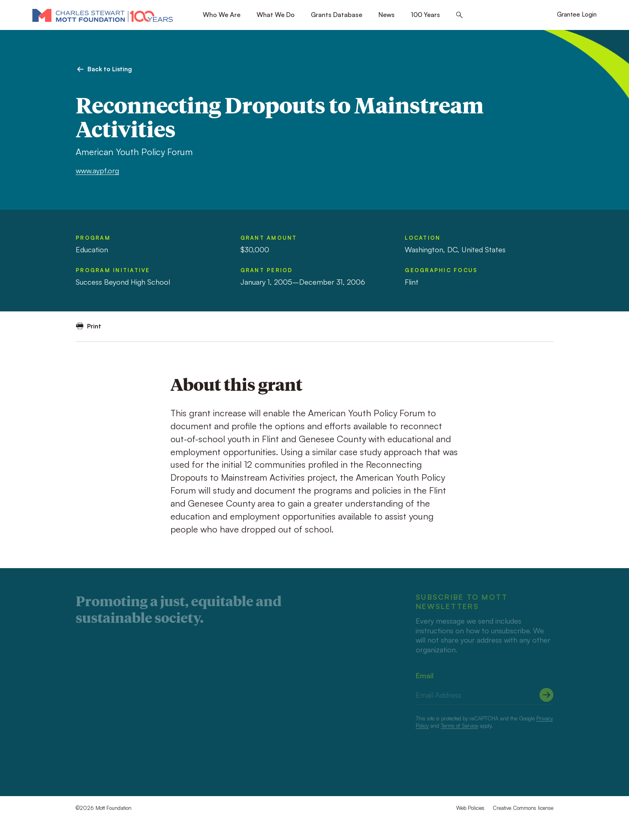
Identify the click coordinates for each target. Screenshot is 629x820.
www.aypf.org (97, 170)
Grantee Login (577, 14)
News (386, 15)
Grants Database (336, 15)
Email (425, 675)
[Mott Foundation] (102, 15)
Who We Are (221, 15)
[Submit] (546, 695)
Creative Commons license (523, 808)
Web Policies (470, 808)
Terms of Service (459, 725)
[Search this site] (459, 15)
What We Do (276, 15)
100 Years (425, 15)
